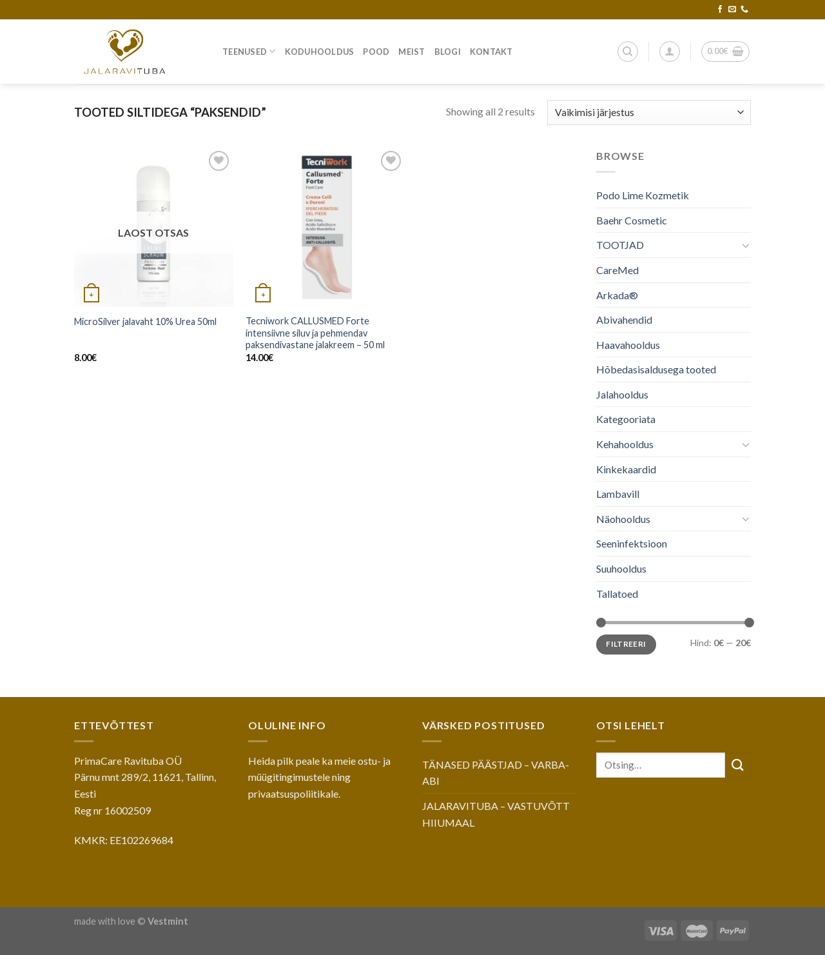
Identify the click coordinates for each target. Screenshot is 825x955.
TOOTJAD (620, 245)
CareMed (617, 270)
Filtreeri (626, 644)
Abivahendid (624, 319)
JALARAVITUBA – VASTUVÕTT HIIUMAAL (496, 814)
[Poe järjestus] (649, 112)
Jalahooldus (622, 394)
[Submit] (738, 765)
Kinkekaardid (626, 469)
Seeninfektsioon (631, 543)
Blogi (447, 51)
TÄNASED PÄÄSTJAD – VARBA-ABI (495, 772)
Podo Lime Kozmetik (642, 195)
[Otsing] (627, 51)
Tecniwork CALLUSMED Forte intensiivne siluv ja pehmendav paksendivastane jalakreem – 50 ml (315, 332)
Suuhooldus (621, 568)
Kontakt (491, 51)
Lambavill (617, 493)
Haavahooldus (628, 345)
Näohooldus (623, 519)
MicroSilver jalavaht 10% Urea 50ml (145, 321)
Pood (376, 51)
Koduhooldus (319, 51)
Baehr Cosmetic (631, 220)
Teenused (249, 51)
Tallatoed (617, 593)
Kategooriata (625, 419)
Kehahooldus (625, 444)
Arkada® (617, 294)
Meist (411, 51)
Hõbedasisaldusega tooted (656, 369)
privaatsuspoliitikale (293, 793)
